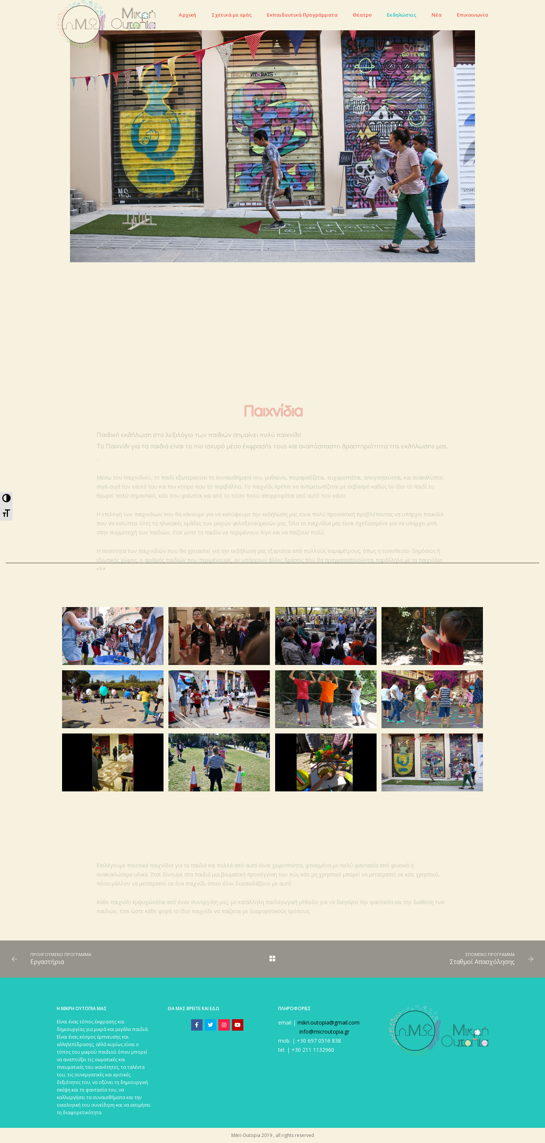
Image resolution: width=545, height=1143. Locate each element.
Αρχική (187, 14)
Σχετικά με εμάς (232, 14)
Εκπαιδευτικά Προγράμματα (302, 14)
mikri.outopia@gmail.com (328, 1022)
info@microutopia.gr (324, 1031)
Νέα (436, 14)
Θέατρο (362, 14)
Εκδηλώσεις (401, 14)
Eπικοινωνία (472, 14)
